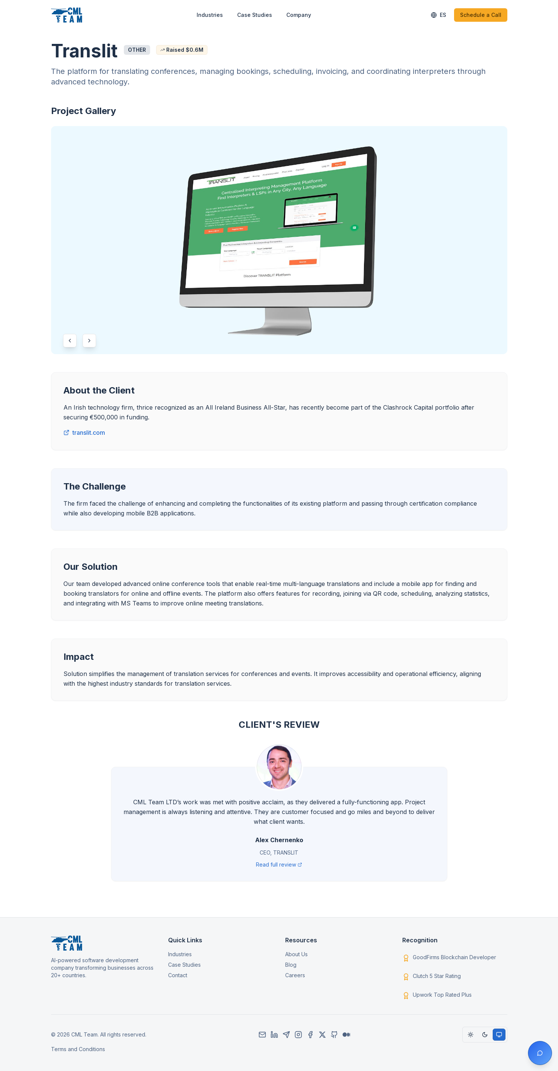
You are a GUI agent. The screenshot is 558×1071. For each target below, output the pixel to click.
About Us (296, 954)
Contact (177, 975)
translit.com (84, 432)
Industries (210, 15)
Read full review (279, 864)
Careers (295, 975)
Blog (290, 964)
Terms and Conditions (78, 1049)
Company (298, 15)
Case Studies (254, 15)
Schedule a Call (480, 15)
